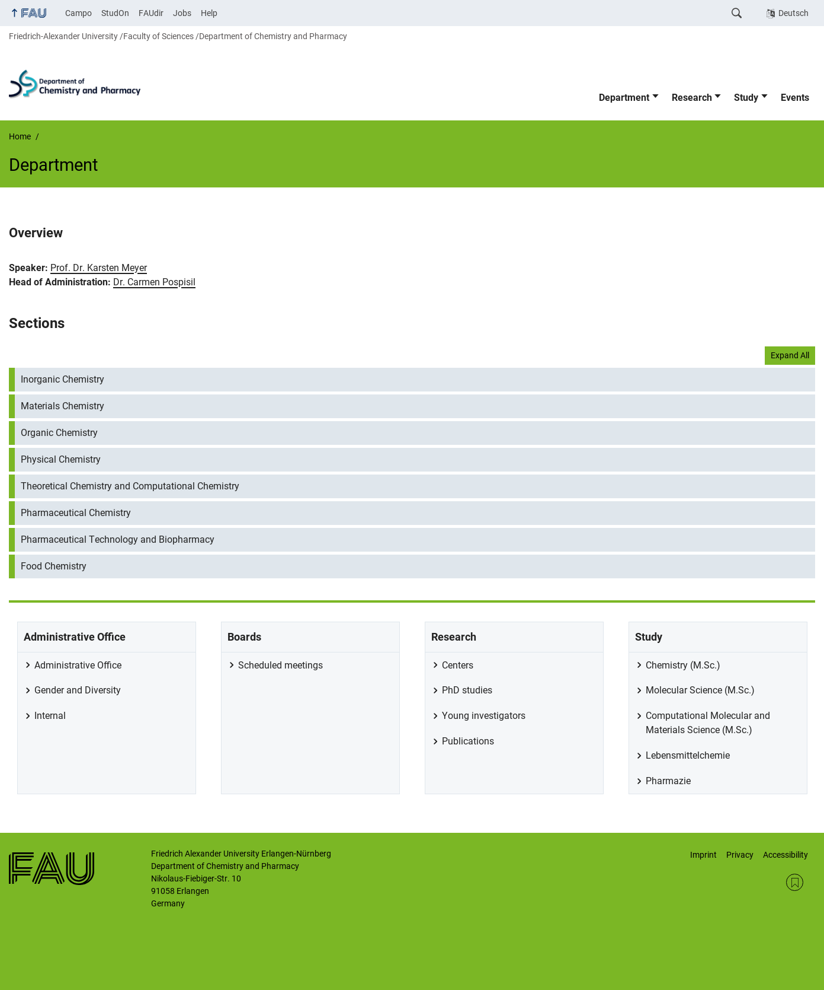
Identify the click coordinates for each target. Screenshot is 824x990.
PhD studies (467, 690)
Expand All (790, 355)
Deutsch (793, 13)
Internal (50, 715)
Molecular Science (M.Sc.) (700, 690)
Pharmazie (668, 781)
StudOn (115, 13)
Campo (78, 13)
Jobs (182, 13)
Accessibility (785, 855)
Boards (244, 637)
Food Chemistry (53, 566)
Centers (457, 665)
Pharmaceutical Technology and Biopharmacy (117, 539)
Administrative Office (75, 637)
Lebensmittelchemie (688, 755)
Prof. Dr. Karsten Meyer (98, 267)
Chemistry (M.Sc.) (683, 665)
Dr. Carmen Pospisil (154, 282)
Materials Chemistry (62, 406)
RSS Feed (794, 882)
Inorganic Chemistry (62, 379)
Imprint (703, 855)
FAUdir (151, 13)
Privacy (740, 855)
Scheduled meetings (280, 665)
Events (795, 97)
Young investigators (483, 715)
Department (624, 97)
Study (746, 97)
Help (209, 13)
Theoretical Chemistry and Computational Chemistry (130, 486)
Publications (468, 741)
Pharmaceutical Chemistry (76, 512)
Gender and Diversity (77, 690)
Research (692, 97)
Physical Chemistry (61, 459)
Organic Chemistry (59, 432)
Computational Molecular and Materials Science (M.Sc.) (708, 723)
